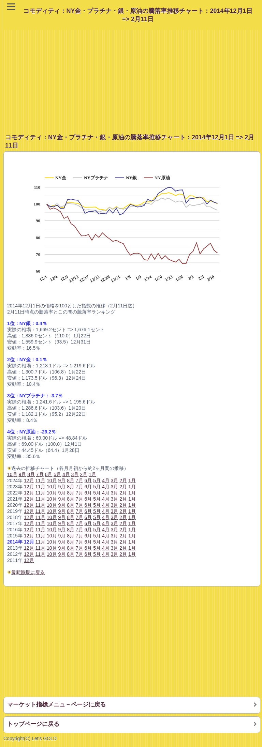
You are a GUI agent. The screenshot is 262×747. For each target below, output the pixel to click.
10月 (12, 474)
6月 (88, 554)
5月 (97, 554)
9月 (62, 554)
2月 (123, 554)
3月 (114, 554)
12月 (29, 535)
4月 (106, 554)
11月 (40, 554)
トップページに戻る (33, 724)
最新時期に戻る (28, 572)
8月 (70, 554)
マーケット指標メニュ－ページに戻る (56, 704)
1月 (132, 554)
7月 (79, 554)
